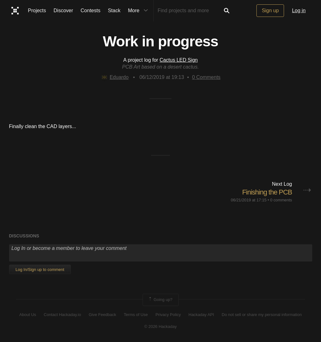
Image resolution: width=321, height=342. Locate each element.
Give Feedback (102, 314)
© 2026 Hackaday (160, 326)
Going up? (160, 299)
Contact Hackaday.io (62, 314)
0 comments (281, 200)
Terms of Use (136, 314)
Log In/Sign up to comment (40, 269)
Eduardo (115, 77)
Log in (299, 10)
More (139, 10)
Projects (37, 10)
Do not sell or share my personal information (262, 314)
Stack (114, 10)
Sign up (270, 10)
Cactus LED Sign (179, 60)
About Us (27, 314)
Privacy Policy (168, 314)
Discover (63, 10)
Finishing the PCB (267, 192)
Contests (90, 10)
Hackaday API (201, 314)
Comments (206, 77)
